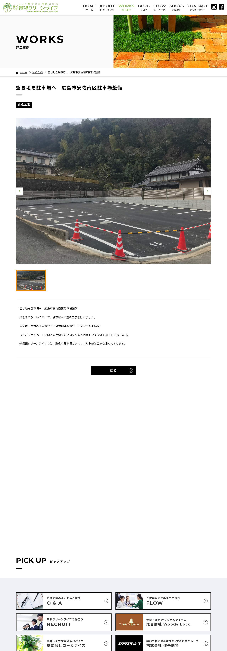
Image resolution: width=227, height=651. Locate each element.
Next (207, 191)
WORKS (37, 72)
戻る (113, 371)
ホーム (21, 72)
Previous (19, 191)
